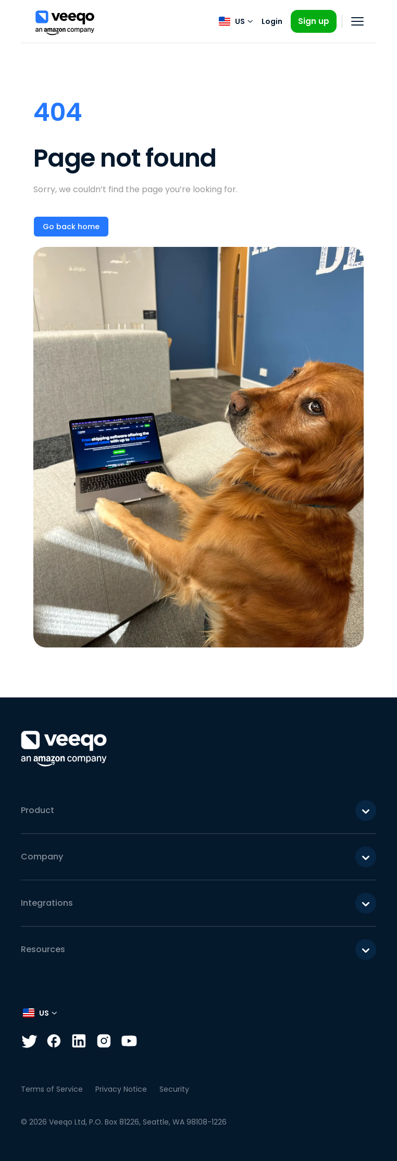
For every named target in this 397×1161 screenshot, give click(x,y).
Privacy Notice (121, 1089)
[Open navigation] (357, 21)
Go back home (71, 226)
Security (174, 1089)
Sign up (313, 21)
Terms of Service (52, 1089)
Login (272, 21)
